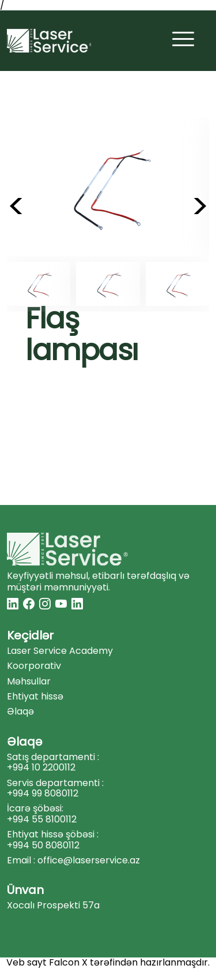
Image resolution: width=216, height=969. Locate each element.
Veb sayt (26, 962)
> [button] (200, 207)
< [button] (16, 207)
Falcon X (68, 962)
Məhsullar (29, 681)
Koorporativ (34, 666)
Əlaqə (20, 711)
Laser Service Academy (60, 651)
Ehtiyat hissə (35, 696)
